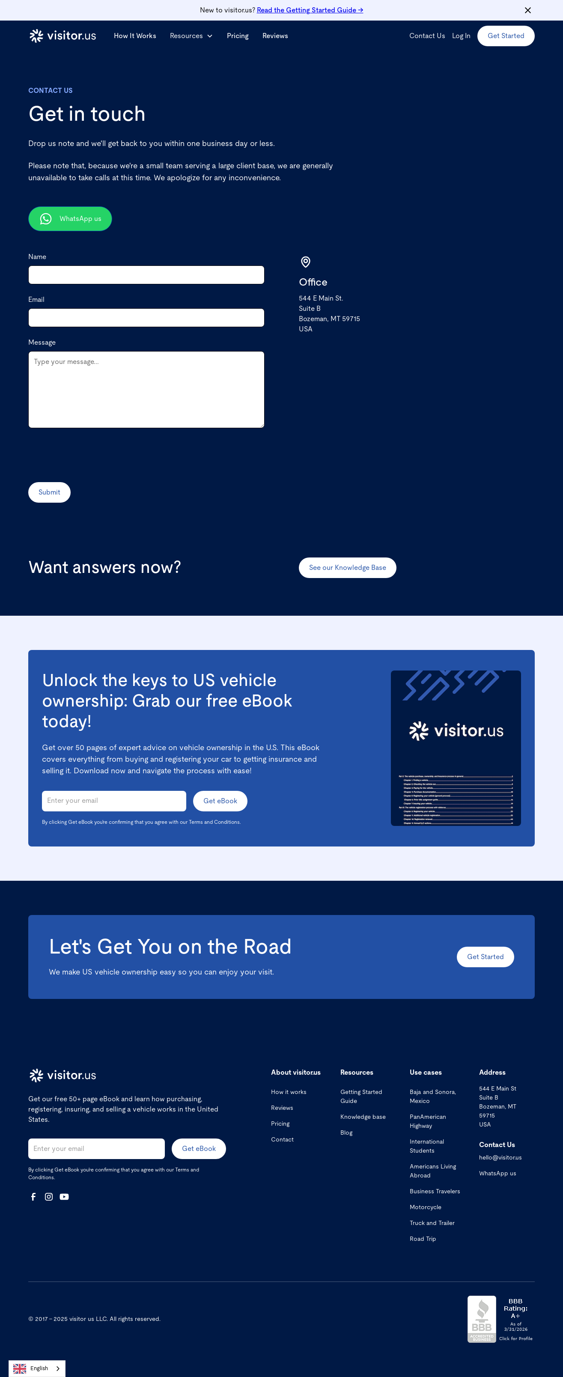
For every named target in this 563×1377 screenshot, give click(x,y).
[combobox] (37, 1368)
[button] (191, 36)
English (30, 1369)
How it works (289, 1092)
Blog (346, 1133)
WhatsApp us (497, 1174)
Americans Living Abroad (433, 1171)
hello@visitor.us (500, 1158)
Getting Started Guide (361, 1096)
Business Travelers (435, 1192)
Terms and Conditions (214, 822)
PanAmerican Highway (428, 1121)
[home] (62, 36)
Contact (282, 1140)
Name (37, 256)
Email (36, 299)
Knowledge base (363, 1117)
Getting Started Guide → (310, 10)
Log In (461, 36)
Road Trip (423, 1239)
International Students (427, 1146)
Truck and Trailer (432, 1223)
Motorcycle (425, 1207)
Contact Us (427, 36)
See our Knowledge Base (347, 567)
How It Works (135, 36)
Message (42, 342)
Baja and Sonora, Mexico (433, 1096)
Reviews (275, 36)
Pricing (238, 36)
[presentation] (93, 455)
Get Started (506, 36)
